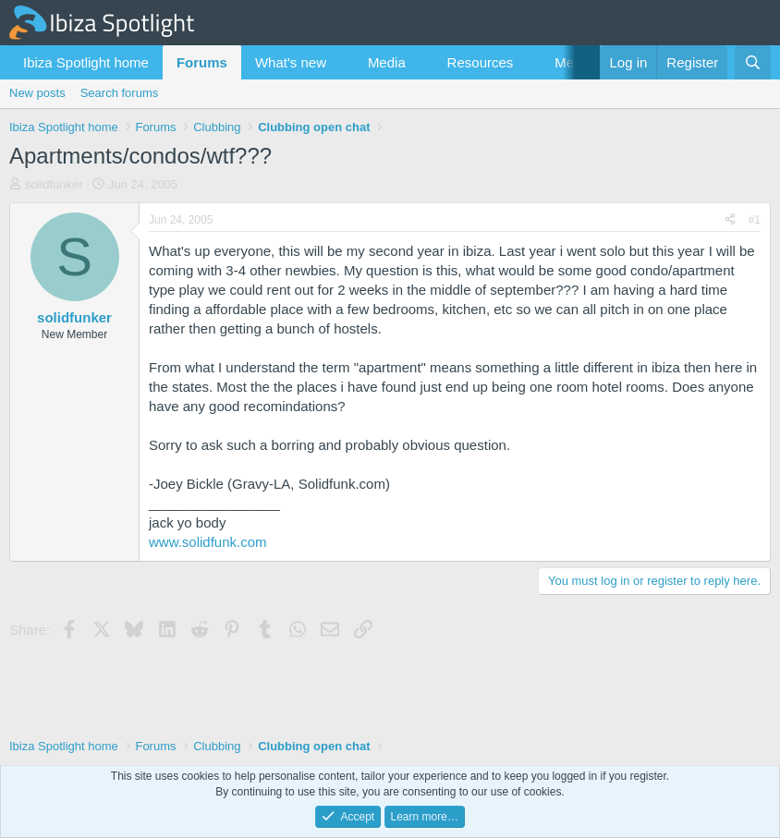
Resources (480, 62)
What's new (290, 62)
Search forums (119, 93)
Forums (202, 62)
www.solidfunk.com (208, 542)
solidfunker (54, 184)
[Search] (753, 62)
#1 (755, 219)
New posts (37, 93)
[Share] (730, 220)
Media (387, 62)
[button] (341, 62)
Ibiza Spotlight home (86, 62)
